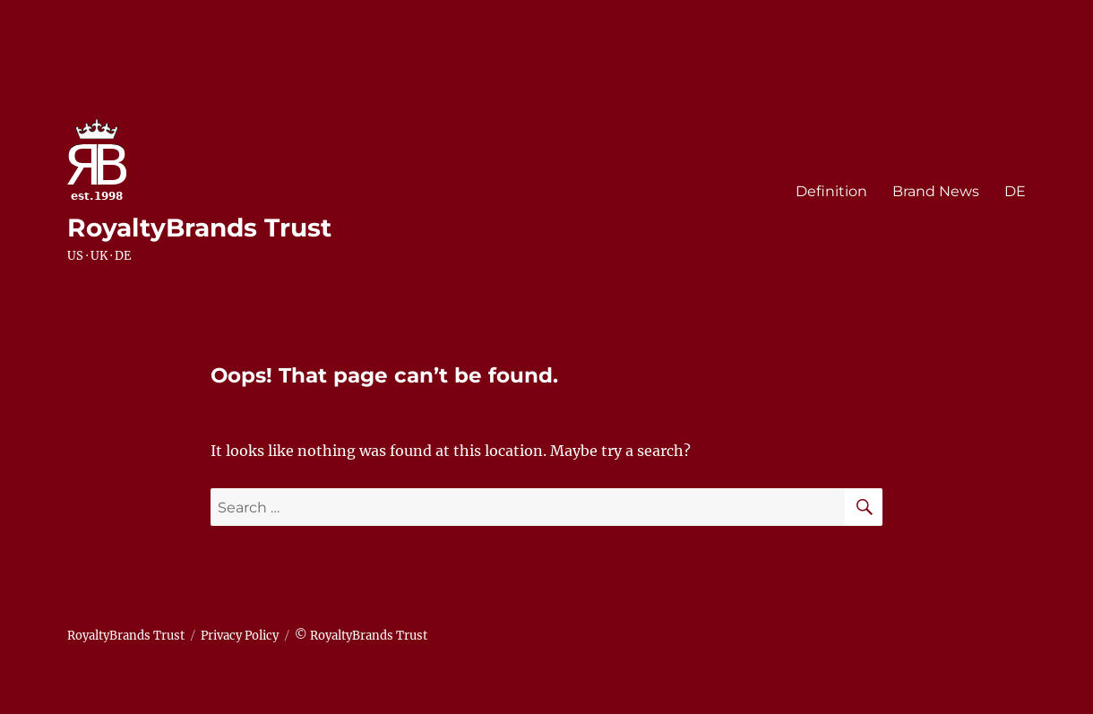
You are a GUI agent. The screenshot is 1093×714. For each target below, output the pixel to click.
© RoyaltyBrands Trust (361, 635)
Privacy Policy (240, 635)
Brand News (935, 191)
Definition (831, 191)
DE (1015, 191)
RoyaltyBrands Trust (199, 227)
